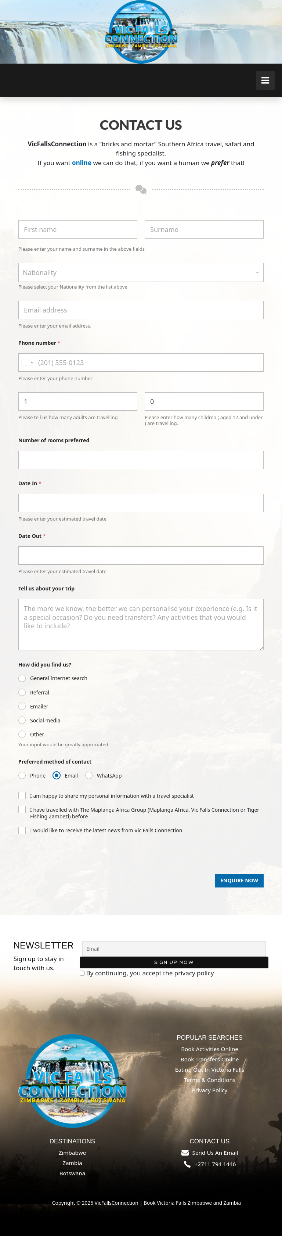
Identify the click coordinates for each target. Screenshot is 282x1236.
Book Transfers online (210, 1059)
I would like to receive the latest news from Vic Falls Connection (106, 830)
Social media (45, 720)
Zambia (72, 1163)
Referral (39, 692)
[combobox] (141, 272)
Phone (38, 775)
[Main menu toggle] (265, 80)
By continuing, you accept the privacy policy (147, 973)
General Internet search (58, 678)
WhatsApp (109, 775)
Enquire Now (239, 880)
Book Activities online (209, 1049)
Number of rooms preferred (53, 440)
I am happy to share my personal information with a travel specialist (112, 796)
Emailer (39, 706)
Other (37, 734)
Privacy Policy (210, 1090)
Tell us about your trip (46, 588)
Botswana (72, 1173)
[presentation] (74, 871)
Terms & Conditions (209, 1079)
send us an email (215, 1152)
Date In (29, 483)
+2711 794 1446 (215, 1164)
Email (71, 775)
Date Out (32, 536)
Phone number (39, 343)
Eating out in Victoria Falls (210, 1069)
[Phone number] (141, 362)
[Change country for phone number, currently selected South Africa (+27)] (27, 362)
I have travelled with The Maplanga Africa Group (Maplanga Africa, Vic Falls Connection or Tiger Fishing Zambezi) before (144, 813)
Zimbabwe (72, 1152)
